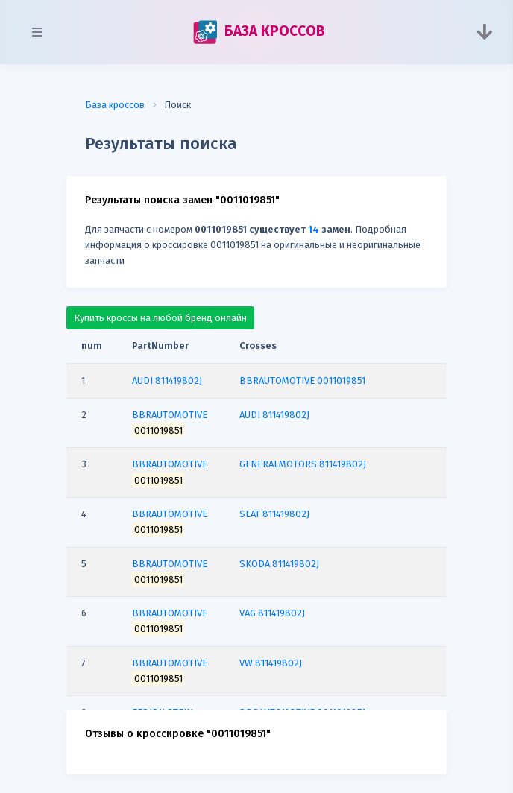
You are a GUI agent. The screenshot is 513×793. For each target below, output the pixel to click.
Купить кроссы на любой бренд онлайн (160, 317)
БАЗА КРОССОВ (258, 32)
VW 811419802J (270, 663)
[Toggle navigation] (484, 32)
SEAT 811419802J (274, 513)
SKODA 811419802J (279, 563)
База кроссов (115, 104)
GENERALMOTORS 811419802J (302, 464)
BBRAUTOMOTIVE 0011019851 (302, 380)
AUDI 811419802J (274, 414)
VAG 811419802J (272, 613)
